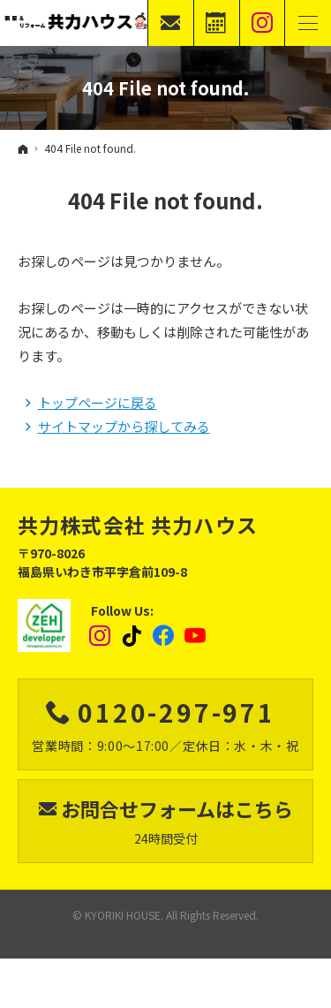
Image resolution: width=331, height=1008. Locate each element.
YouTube (195, 636)
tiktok (132, 636)
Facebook (164, 636)
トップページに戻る (97, 402)
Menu (308, 23)
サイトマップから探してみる (124, 426)
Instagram (100, 636)
